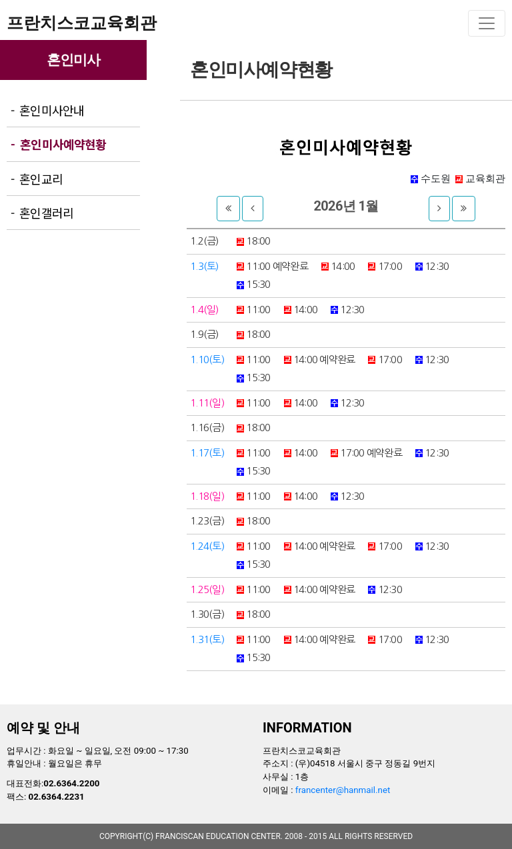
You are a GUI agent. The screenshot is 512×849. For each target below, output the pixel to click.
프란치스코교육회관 (82, 23)
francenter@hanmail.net (343, 790)
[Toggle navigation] (486, 23)
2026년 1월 (345, 206)
